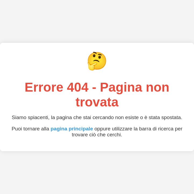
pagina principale (72, 128)
